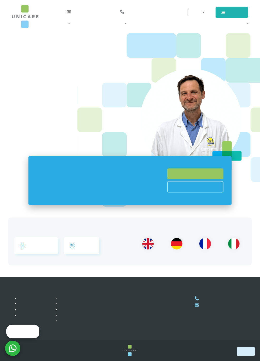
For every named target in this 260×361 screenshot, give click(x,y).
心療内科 (81, 246)
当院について (236, 23)
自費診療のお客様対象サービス (85, 315)
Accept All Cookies (195, 173)
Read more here (103, 197)
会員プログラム (72, 298)
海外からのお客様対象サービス (85, 303)
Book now (246, 351)
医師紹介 (151, 23)
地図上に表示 (134, 329)
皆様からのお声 (32, 309)
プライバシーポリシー (78, 321)
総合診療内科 (36, 246)
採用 (23, 303)
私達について (30, 298)
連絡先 (170, 12)
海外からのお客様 (205, 23)
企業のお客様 (174, 23)
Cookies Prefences (195, 186)
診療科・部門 (73, 23)
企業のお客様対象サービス (81, 309)
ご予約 (236, 12)
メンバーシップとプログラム (114, 23)
